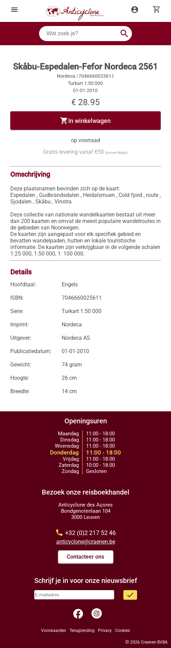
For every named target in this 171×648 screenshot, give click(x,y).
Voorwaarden (53, 630)
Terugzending (82, 630)
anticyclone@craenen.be (85, 541)
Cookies (122, 630)
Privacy (105, 630)
